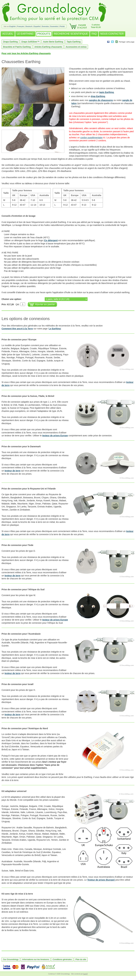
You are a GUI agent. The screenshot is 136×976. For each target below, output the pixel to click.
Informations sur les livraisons (35, 959)
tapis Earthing (106, 92)
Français (20, 26)
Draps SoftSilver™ (30, 41)
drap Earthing (98, 96)
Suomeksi (54, 26)
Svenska (45, 26)
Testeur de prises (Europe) (101, 880)
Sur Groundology (10, 959)
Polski (62, 26)
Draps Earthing (10, 41)
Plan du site (80, 959)
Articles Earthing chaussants (48, 47)
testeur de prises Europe (55, 435)
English (12, 26)
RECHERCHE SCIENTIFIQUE (71, 33)
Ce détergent (51, 240)
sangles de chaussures (101, 100)
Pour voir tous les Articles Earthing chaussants (26, 53)
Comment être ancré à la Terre (17, 328)
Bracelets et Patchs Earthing (17, 47)
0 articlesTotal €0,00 (96, 26)
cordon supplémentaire (91, 137)
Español (37, 26)
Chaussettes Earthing (21, 61)
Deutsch (28, 26)
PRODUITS (43, 33)
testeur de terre (12, 470)
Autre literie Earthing (53, 41)
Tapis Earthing (74, 41)
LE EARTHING (25, 33)
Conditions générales (62, 959)
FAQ (94, 33)
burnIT (85, 974)
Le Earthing (55, 328)
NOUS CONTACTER (112, 33)
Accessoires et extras (76, 47)
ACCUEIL (7, 33)
